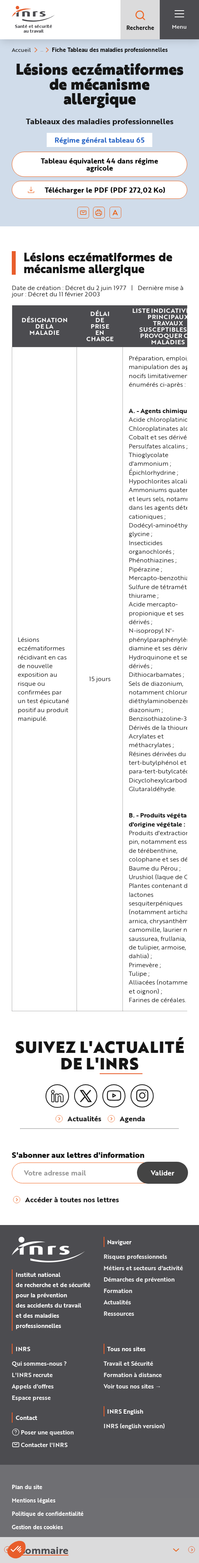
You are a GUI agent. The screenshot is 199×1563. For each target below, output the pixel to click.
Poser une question (43, 1432)
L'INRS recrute (32, 1374)
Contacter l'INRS (40, 1444)
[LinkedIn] (57, 1096)
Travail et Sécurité (128, 1363)
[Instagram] (142, 1096)
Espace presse (31, 1397)
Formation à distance (133, 1374)
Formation (118, 1290)
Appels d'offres (33, 1386)
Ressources (119, 1313)
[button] (191, 1550)
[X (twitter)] (85, 1096)
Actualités (117, 1302)
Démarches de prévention (139, 1279)
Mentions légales (33, 1500)
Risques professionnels (135, 1256)
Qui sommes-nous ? (39, 1363)
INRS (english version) (134, 1426)
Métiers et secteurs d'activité (143, 1268)
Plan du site (27, 1487)
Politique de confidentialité (48, 1514)
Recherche (140, 20)
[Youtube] (114, 1096)
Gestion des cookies (37, 1527)
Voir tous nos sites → (132, 1386)
